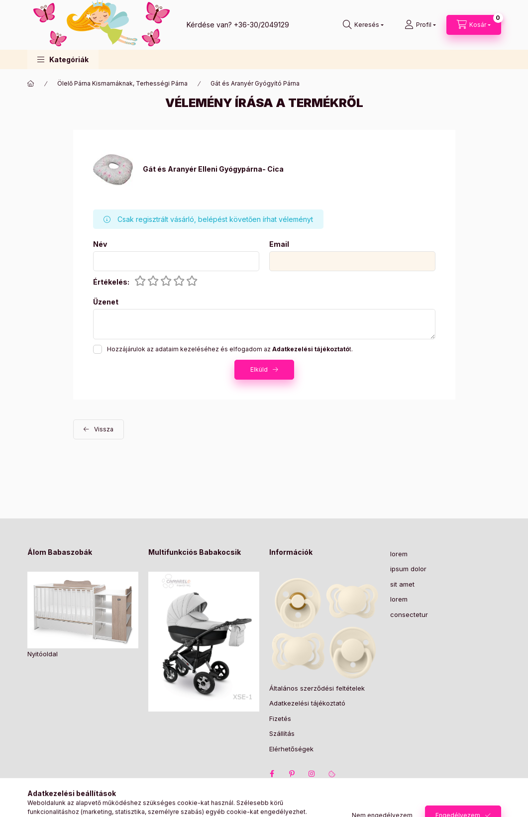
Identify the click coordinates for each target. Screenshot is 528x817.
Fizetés (280, 718)
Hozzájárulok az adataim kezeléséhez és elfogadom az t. (230, 349)
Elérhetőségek (291, 749)
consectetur (409, 614)
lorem (399, 554)
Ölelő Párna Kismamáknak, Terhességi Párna (122, 83)
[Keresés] (363, 25)
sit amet (402, 584)
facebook (272, 774)
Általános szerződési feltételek (317, 688)
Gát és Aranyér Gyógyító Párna (255, 83)
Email (279, 244)
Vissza (103, 429)
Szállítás (282, 733)
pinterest (292, 774)
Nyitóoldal (42, 654)
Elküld (259, 369)
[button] (63, 59)
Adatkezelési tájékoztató (307, 703)
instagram (312, 774)
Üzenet (105, 302)
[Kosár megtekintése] (473, 25)
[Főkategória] (30, 83)
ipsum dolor (408, 569)
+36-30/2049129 (261, 24)
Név (100, 244)
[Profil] (420, 25)
